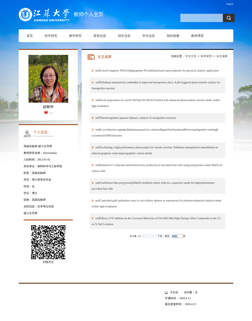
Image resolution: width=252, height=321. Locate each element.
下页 (160, 236)
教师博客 (197, 35)
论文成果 (221, 56)
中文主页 (190, 56)
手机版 (174, 292)
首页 (30, 35)
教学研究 (75, 35)
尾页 (167, 236)
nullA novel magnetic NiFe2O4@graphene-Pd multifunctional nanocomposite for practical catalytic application (157, 70)
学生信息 (148, 35)
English (229, 4)
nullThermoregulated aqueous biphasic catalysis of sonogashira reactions (135, 117)
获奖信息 (100, 35)
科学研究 (51, 35)
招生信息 (124, 35)
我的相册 (173, 35)
